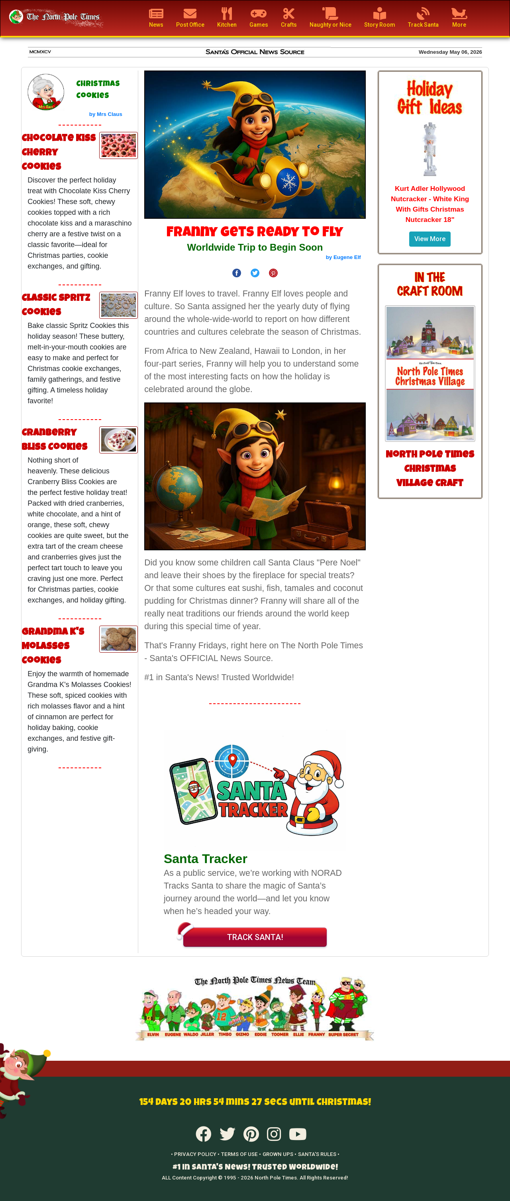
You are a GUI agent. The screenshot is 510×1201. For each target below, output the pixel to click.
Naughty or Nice (330, 17)
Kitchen (227, 17)
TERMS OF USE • (241, 1154)
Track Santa (423, 17)
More (459, 17)
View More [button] (429, 239)
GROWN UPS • (279, 1154)
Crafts (289, 17)
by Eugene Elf (343, 257)
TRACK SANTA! (233, 935)
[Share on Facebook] (236, 272)
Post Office (190, 17)
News (156, 17)
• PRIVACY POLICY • (195, 1154)
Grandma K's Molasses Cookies (53, 647)
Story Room (379, 17)
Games (258, 17)
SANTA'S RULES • (318, 1154)
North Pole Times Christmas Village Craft (430, 470)
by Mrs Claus (105, 114)
